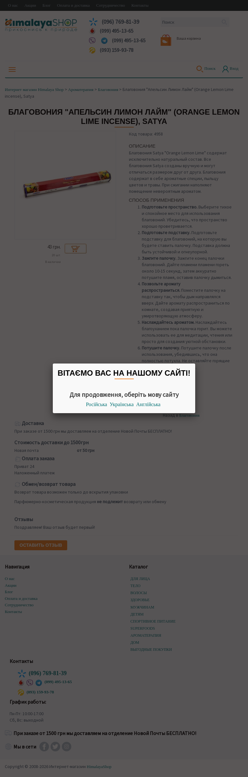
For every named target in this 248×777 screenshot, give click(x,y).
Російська (96, 404)
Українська (122, 404)
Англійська (148, 404)
